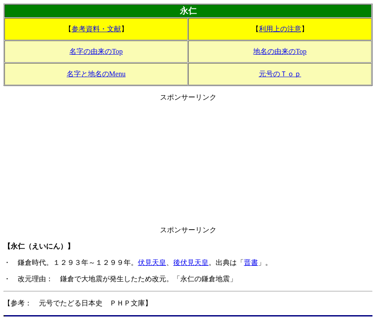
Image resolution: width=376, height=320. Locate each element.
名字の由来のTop (96, 51)
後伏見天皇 (191, 262)
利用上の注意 (280, 29)
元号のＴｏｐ (280, 74)
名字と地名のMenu (96, 74)
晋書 (251, 262)
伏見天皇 (152, 262)
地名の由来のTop (280, 51)
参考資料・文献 (96, 29)
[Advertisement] (188, 164)
